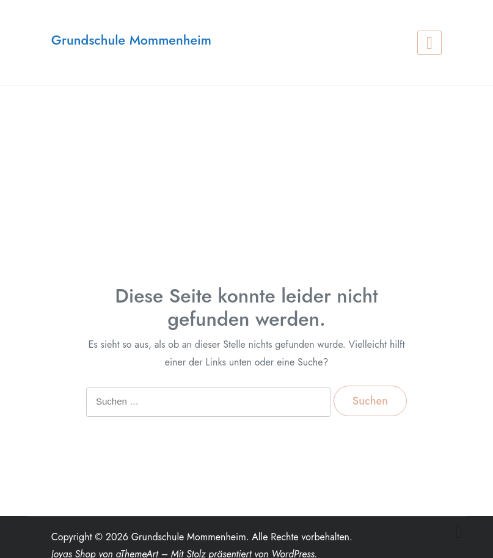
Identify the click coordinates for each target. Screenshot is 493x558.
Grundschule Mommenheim (131, 40)
